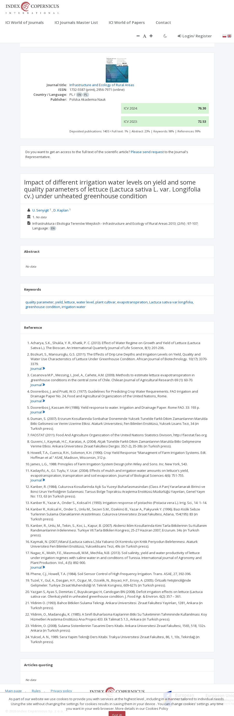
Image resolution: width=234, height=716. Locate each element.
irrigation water (74, 306)
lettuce (69, 302)
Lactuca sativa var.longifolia (171, 302)
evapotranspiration (132, 302)
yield (59, 302)
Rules (36, 690)
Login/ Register (195, 35)
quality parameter (39, 302)
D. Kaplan (60, 210)
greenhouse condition (42, 306)
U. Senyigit (40, 210)
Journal (38, 368)
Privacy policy (61, 690)
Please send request (147, 151)
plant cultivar (105, 302)
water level (85, 302)
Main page (13, 690)
